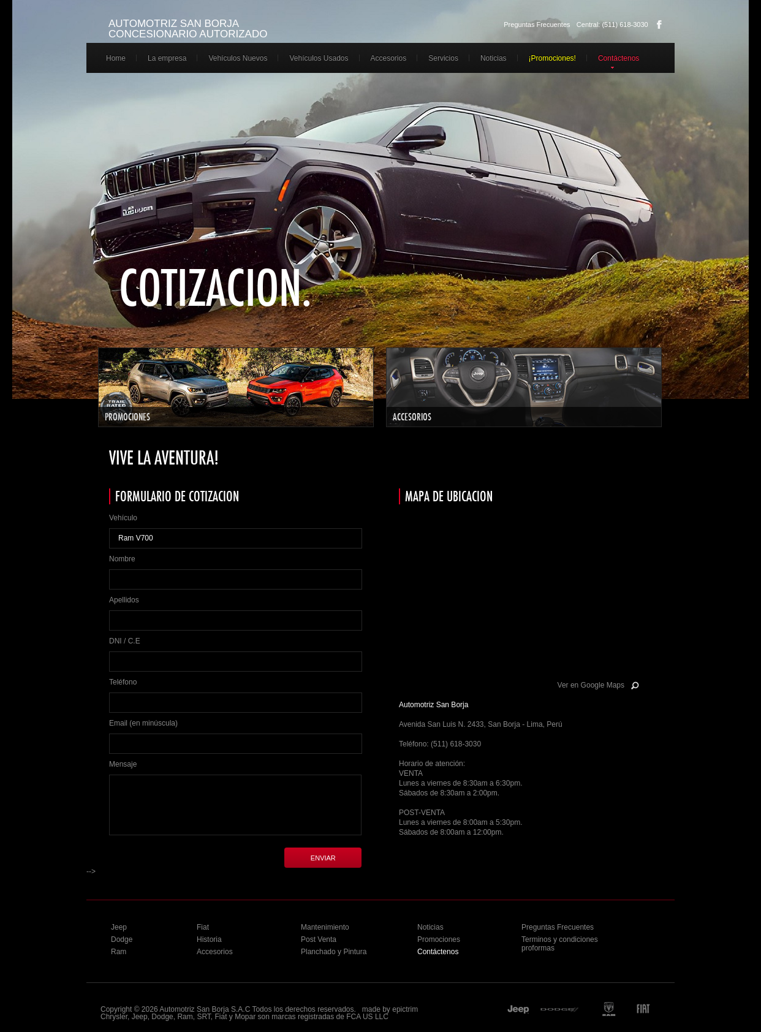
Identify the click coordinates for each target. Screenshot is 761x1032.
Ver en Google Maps (591, 685)
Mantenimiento (325, 927)
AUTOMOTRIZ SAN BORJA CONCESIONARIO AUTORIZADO (187, 29)
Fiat (203, 927)
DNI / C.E (124, 641)
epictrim (405, 1009)
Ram (118, 951)
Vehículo (123, 518)
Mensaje (123, 764)
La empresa (167, 58)
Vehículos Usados (318, 58)
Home (116, 58)
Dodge (121, 939)
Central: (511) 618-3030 (612, 24)
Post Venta (318, 939)
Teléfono (123, 682)
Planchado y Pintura (333, 951)
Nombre (122, 559)
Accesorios (389, 58)
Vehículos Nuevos (237, 58)
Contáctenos (618, 58)
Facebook (659, 24)
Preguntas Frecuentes (537, 24)
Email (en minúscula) (143, 723)
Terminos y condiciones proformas (559, 943)
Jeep (119, 927)
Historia (209, 939)
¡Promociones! (552, 58)
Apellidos (124, 600)
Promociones (438, 939)
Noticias (493, 58)
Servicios (443, 58)
